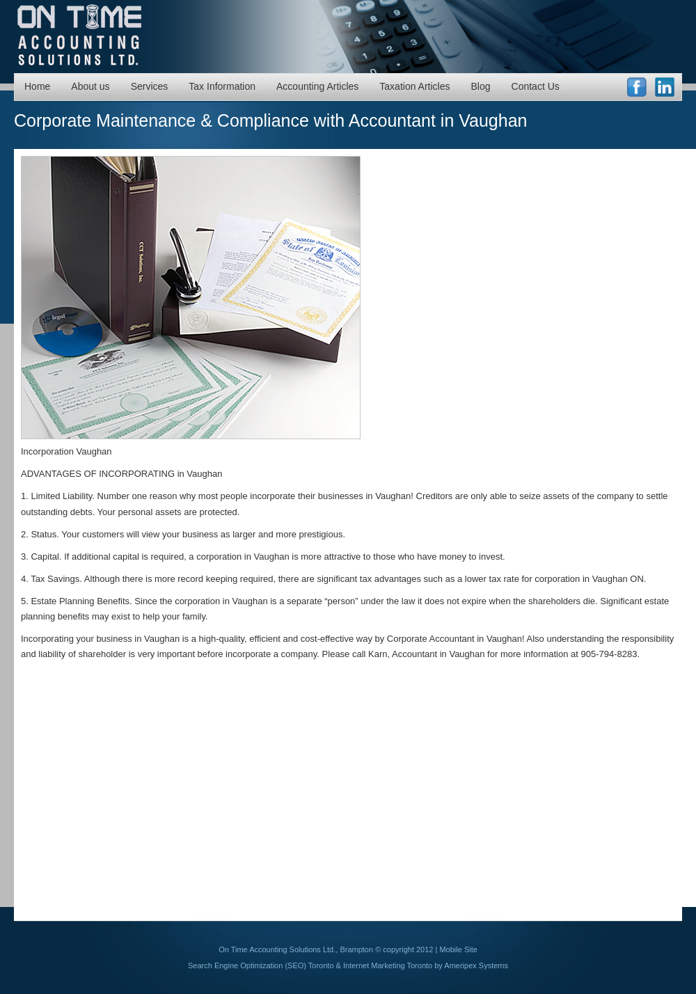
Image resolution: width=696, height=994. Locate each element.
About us (90, 86)
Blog (481, 86)
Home (37, 86)
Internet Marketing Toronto (387, 965)
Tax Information (222, 86)
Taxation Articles (414, 86)
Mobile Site (458, 949)
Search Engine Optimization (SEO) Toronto (261, 965)
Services (149, 86)
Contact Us (536, 86)
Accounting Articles (317, 86)
